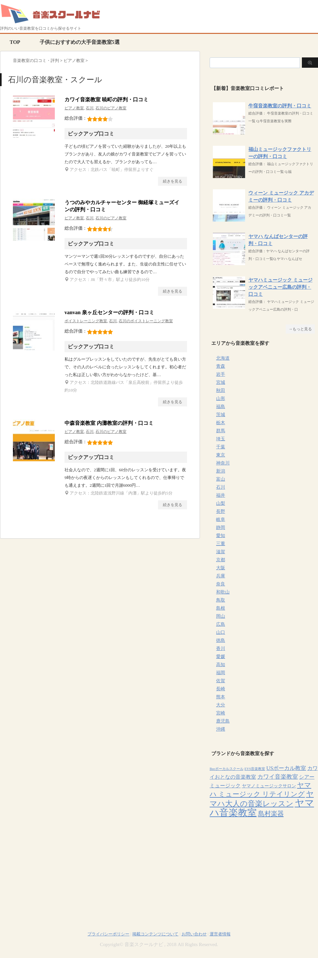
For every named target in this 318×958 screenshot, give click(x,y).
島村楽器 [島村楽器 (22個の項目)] (271, 813)
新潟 (220, 471)
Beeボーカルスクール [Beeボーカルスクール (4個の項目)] (226, 769)
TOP (15, 42)
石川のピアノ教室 (110, 108)
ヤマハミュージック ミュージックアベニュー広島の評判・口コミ (280, 287)
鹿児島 (223, 721)
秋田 (220, 390)
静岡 (220, 527)
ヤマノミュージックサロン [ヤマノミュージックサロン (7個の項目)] (269, 785)
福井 (220, 495)
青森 (220, 366)
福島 (220, 406)
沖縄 (220, 729)
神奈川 (223, 463)
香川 (220, 648)
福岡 (220, 672)
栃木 (220, 422)
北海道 (223, 358)
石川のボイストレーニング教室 (146, 321)
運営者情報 (220, 934)
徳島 (220, 640)
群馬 (220, 430)
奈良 (220, 584)
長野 (220, 511)
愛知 (220, 535)
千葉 (220, 446)
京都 (220, 559)
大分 (220, 705)
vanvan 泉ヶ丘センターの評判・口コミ (109, 312)
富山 (220, 479)
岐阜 (220, 519)
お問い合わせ (194, 934)
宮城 (220, 382)
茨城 (220, 414)
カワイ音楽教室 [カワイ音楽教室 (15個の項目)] (277, 776)
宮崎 (220, 713)
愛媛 (220, 656)
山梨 (220, 503)
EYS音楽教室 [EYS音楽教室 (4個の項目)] (254, 769)
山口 (220, 632)
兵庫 (220, 576)
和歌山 (223, 592)
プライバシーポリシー (108, 934)
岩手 (220, 374)
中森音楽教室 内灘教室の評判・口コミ (109, 423)
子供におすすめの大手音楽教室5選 (80, 42)
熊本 (220, 696)
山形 (220, 398)
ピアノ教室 (74, 108)
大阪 (220, 567)
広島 (220, 624)
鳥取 (220, 600)
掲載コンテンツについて (155, 934)
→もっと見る (300, 329)
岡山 (220, 616)
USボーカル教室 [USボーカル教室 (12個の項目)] (286, 768)
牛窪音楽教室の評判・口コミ (279, 105)
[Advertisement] (264, 867)
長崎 (220, 688)
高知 (220, 664)
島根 (220, 608)
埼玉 (220, 438)
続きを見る (172, 181)
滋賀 (220, 551)
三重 (220, 543)
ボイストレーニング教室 (86, 321)
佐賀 (220, 680)
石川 (90, 108)
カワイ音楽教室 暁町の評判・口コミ (106, 99)
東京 (220, 455)
